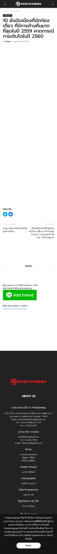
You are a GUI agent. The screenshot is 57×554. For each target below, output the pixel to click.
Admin (8, 41)
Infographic (15, 11)
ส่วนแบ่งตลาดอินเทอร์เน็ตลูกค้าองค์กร (15, 230)
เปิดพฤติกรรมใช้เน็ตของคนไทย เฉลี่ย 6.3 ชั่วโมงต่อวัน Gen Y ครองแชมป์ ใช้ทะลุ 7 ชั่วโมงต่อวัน (41, 233)
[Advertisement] (28, 174)
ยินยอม (28, 546)
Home (5, 11)
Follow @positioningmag (14, 308)
